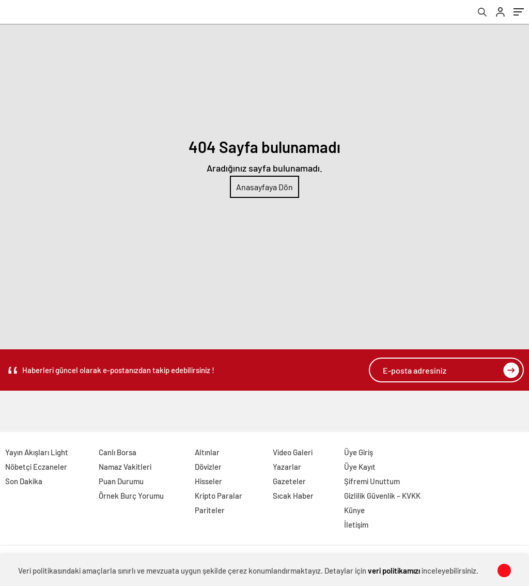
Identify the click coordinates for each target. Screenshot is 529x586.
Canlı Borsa (117, 452)
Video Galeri (293, 452)
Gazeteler (289, 481)
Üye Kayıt (360, 466)
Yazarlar (287, 466)
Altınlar (207, 452)
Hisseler (208, 481)
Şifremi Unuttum (372, 481)
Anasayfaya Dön (264, 187)
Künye (354, 510)
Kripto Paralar (218, 495)
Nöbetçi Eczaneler (36, 466)
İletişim (356, 524)
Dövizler (208, 466)
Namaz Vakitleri (125, 466)
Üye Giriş (358, 452)
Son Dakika (23, 481)
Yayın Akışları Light (36, 452)
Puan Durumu (121, 481)
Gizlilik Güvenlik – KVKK (382, 495)
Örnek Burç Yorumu (131, 495)
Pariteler (210, 510)
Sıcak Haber (293, 495)
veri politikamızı (394, 570)
